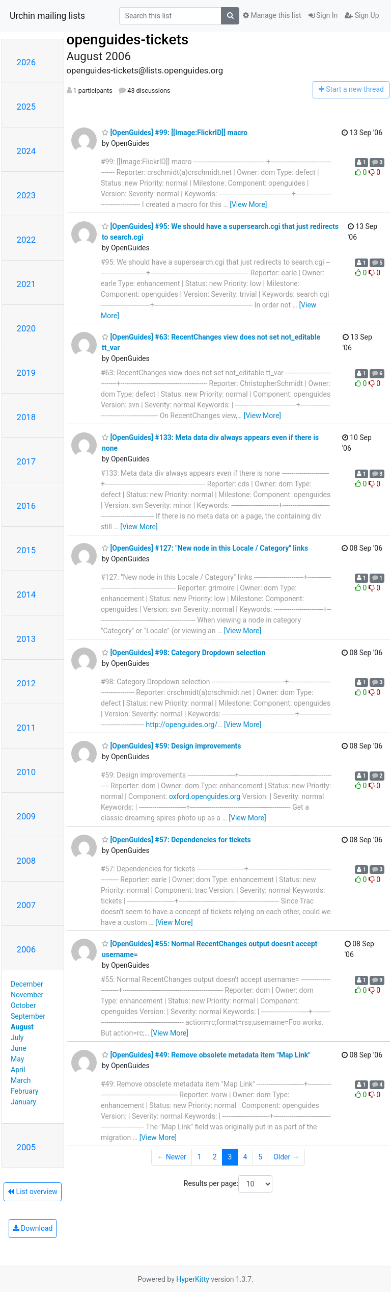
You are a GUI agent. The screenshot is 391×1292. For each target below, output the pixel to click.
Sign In (323, 15)
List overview (33, 1191)
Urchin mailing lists (47, 16)
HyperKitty (192, 1279)
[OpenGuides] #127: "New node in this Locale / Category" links (205, 548)
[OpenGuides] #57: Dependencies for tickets (176, 840)
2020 (26, 328)
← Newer (171, 1157)
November (27, 995)
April (18, 1070)
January (23, 1102)
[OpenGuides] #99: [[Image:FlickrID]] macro (174, 132)
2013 (26, 639)
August (22, 1027)
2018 (26, 417)
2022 (26, 240)
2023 (26, 195)
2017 (26, 461)
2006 (26, 949)
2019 (26, 373)
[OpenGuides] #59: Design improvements (171, 746)
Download (33, 1228)
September (28, 1016)
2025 (26, 106)
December (27, 984)
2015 (26, 550)
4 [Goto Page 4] (245, 1157)
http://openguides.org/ (182, 724)
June (18, 1048)
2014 (26, 594)
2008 (26, 861)
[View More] (248, 204)
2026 (26, 62)
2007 (26, 905)
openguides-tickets (128, 39)
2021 (26, 284)
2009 (26, 816)
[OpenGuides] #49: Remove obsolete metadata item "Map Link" (206, 1055)
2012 (26, 683)
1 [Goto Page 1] (200, 1157)
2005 (26, 1147)
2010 (26, 772)
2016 (26, 506)
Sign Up (362, 15)
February (24, 1091)
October (23, 1005)
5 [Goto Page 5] (260, 1157)
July (17, 1037)
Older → (286, 1157)
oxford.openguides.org (205, 796)
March (21, 1080)
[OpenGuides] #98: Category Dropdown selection (183, 653)
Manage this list (272, 15)
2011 (26, 727)
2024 (26, 151)
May (17, 1059)
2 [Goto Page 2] (215, 1157)
